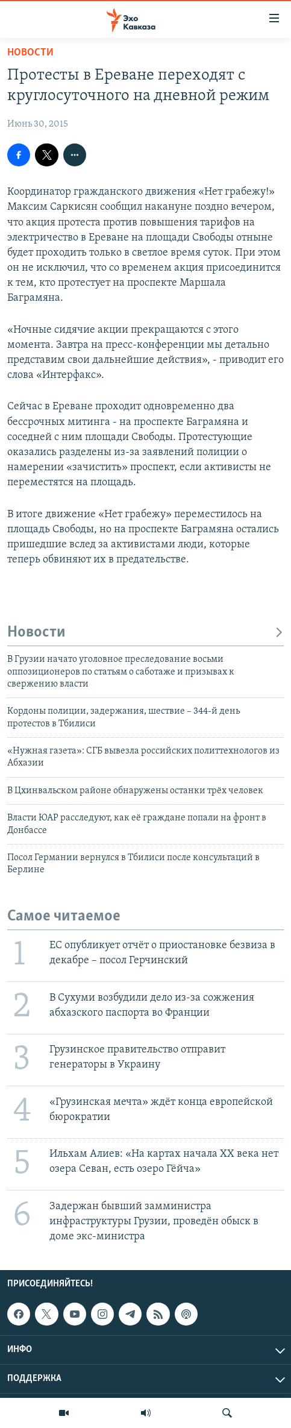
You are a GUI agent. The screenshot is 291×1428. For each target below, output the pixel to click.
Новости (30, 52)
